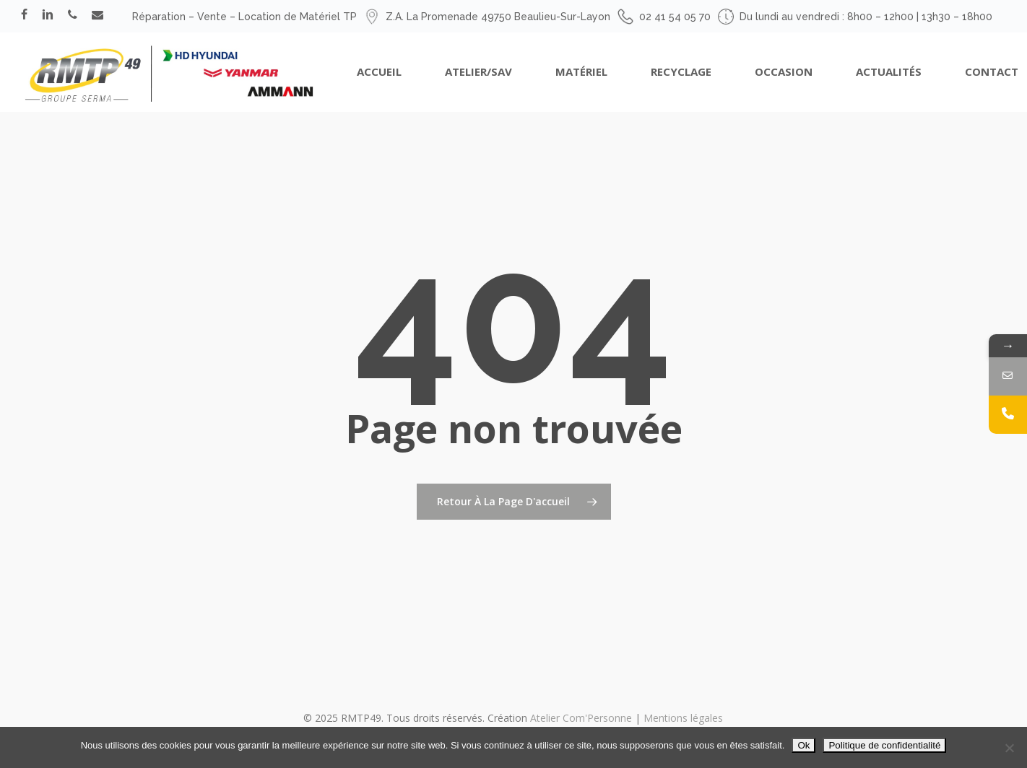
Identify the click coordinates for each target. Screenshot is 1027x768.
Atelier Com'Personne (581, 718)
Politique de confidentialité (884, 745)
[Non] (1009, 748)
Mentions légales (683, 718)
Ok (803, 745)
